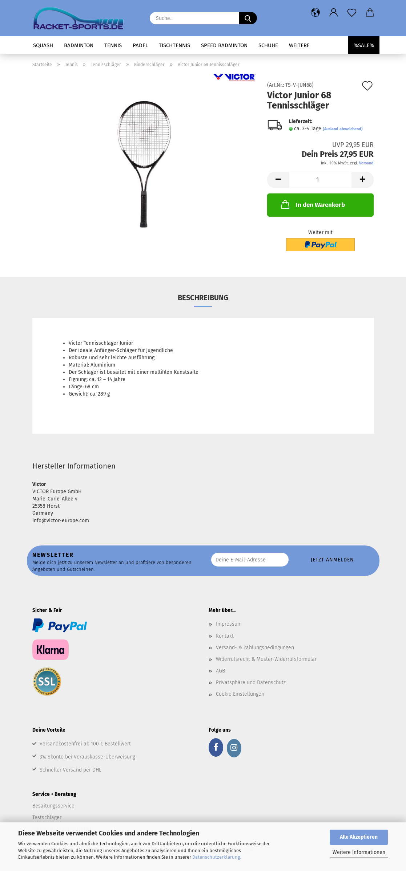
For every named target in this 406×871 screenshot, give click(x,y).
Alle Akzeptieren (359, 837)
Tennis (113, 45)
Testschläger (46, 817)
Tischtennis (174, 45)
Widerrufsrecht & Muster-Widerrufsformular (266, 659)
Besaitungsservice (53, 806)
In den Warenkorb (312, 204)
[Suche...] (248, 18)
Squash (43, 45)
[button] (315, 12)
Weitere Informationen (359, 852)
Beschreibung (203, 297)
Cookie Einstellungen (240, 694)
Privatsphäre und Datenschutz (251, 682)
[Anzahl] (320, 180)
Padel (140, 45)
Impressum (229, 624)
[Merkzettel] (352, 12)
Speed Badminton (224, 45)
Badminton (78, 45)
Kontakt (225, 636)
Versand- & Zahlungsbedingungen (255, 648)
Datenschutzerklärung (216, 857)
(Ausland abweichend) (343, 129)
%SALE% (364, 45)
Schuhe (268, 45)
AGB (220, 671)
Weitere (299, 45)
